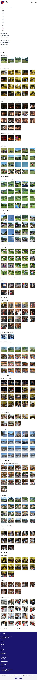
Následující (16, 98)
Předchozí (5, 98)
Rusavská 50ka (3, 657)
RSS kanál (3, 638)
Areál (2, 650)
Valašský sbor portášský (5, 670)
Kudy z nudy (3, 659)
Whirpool (2, 646)
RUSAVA (7, 2)
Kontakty (2, 641)
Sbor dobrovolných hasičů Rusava (6, 669)
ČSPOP (2, 666)
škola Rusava (3, 658)
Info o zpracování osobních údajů (6, 636)
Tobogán (2, 649)
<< (1, 98)
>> (20, 98)
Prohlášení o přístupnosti (5, 637)
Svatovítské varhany (4, 661)
